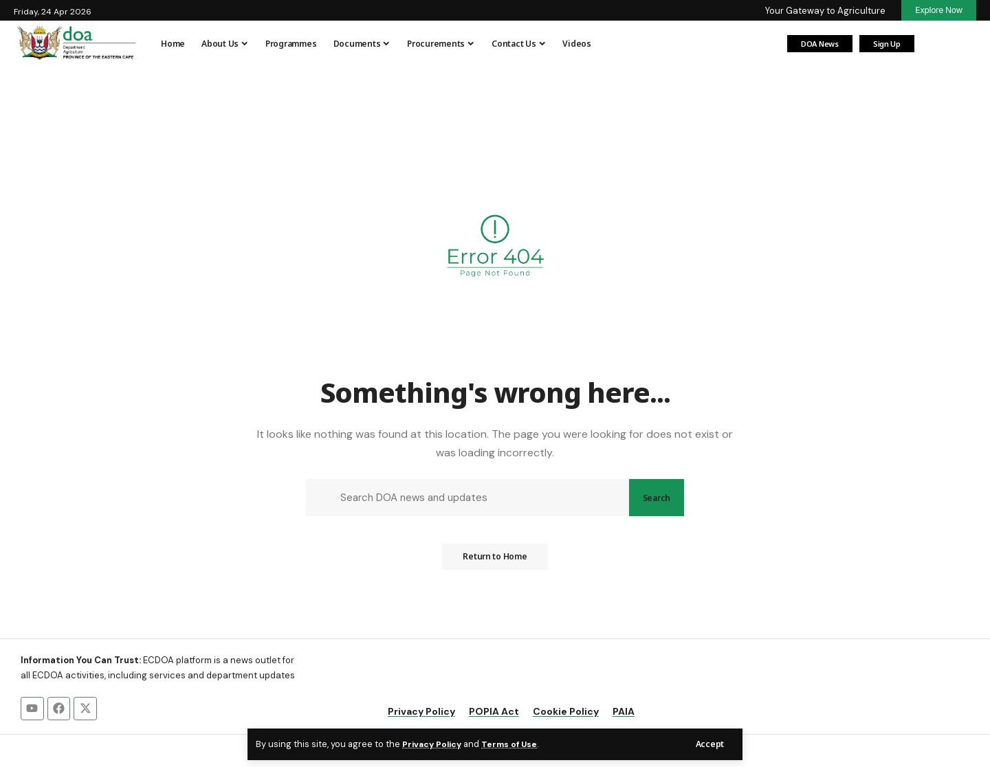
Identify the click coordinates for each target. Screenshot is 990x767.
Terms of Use (514, 744)
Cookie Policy (566, 713)
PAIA (624, 713)
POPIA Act (494, 713)
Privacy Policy (433, 744)
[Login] (935, 44)
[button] (709, 744)
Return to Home (495, 561)
